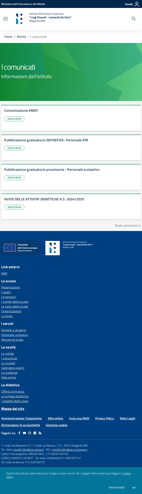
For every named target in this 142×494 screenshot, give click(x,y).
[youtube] (24, 433)
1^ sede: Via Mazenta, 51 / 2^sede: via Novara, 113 (31, 445)
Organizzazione (11, 311)
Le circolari (8, 363)
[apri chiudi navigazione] (5, 19)
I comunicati (9, 358)
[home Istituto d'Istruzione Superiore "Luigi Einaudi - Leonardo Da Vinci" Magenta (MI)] (41, 19)
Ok (134, 487)
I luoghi (6, 292)
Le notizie (7, 353)
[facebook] (19, 433)
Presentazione (10, 287)
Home (8, 36)
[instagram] (29, 433)
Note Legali (127, 418)
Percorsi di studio (12, 339)
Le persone (8, 296)
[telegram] (35, 433)
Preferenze (117, 487)
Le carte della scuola (14, 306)
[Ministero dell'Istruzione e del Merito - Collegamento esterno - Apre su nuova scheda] (23, 4)
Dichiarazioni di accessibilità (20, 425)
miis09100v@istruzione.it (28, 449)
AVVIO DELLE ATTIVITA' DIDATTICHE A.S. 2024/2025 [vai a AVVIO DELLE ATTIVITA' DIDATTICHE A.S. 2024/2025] (44, 199)
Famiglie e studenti (13, 330)
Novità (21, 36)
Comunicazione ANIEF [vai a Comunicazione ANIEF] (21, 110)
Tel (3, 449)
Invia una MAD (79, 418)
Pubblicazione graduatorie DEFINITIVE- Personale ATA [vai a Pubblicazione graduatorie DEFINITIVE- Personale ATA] (46, 140)
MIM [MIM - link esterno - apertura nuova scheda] (4, 273)
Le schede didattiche (14, 396)
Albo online (8, 377)
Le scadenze (9, 372)
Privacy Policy (104, 418)
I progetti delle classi (14, 401)
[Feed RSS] (40, 433)
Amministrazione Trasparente (21, 418)
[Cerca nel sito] (134, 19)
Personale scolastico (14, 334)
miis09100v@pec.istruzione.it (69, 449)
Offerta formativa (12, 391)
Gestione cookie (56, 425)
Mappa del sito (12, 408)
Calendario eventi (12, 367)
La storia (7, 315)
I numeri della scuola (14, 301)
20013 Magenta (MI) (76, 445)
